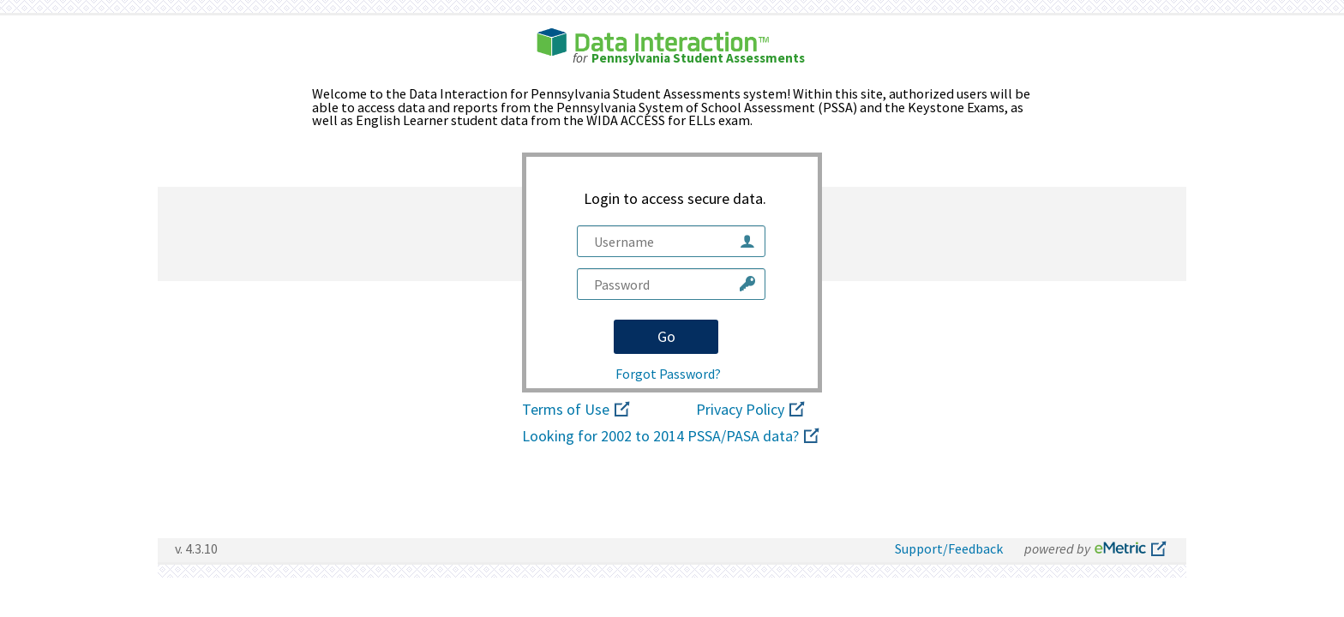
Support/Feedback (949, 548)
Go (666, 336)
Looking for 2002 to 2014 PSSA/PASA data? (672, 437)
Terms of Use (577, 410)
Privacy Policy (751, 410)
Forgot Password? (668, 373)
